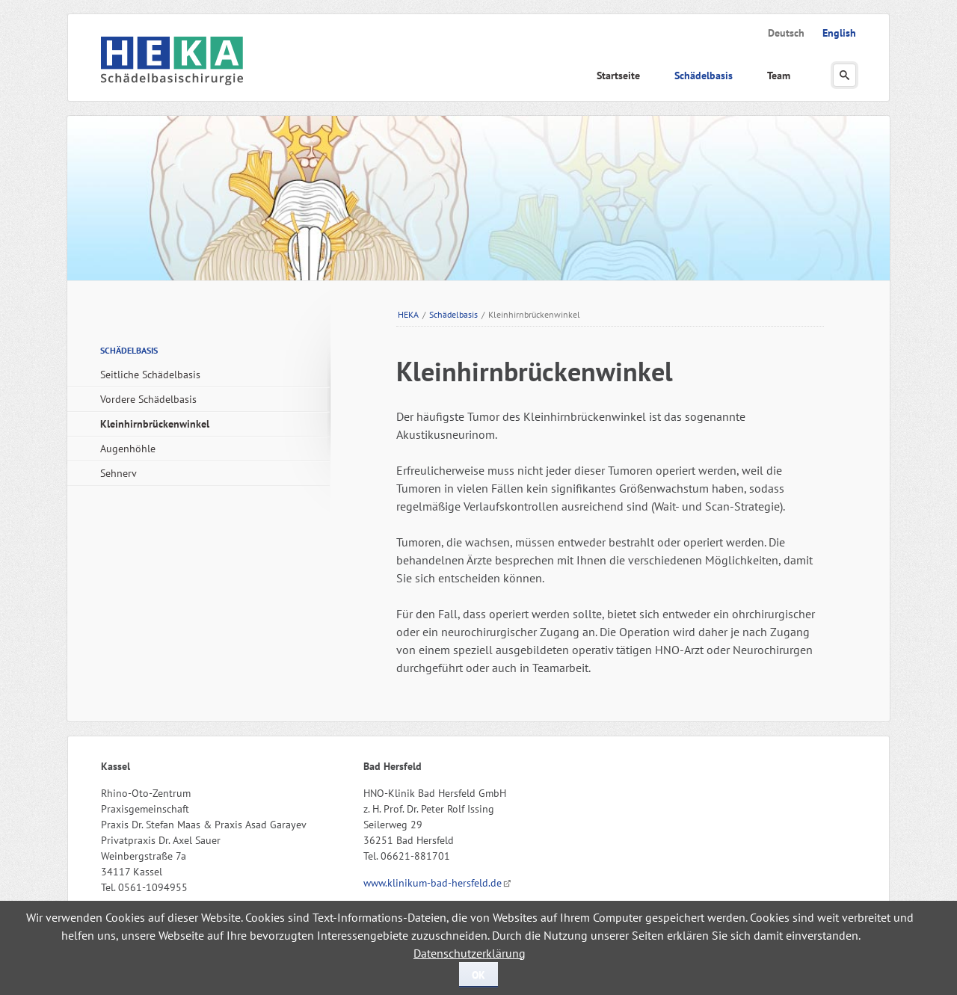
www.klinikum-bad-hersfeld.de (432, 883)
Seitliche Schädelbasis (150, 374)
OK (478, 975)
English (839, 33)
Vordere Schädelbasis (148, 399)
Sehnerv (118, 473)
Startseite (618, 75)
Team (778, 75)
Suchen (844, 75)
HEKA (408, 314)
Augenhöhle (128, 448)
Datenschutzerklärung (469, 953)
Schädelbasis (703, 75)
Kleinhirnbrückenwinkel (154, 424)
